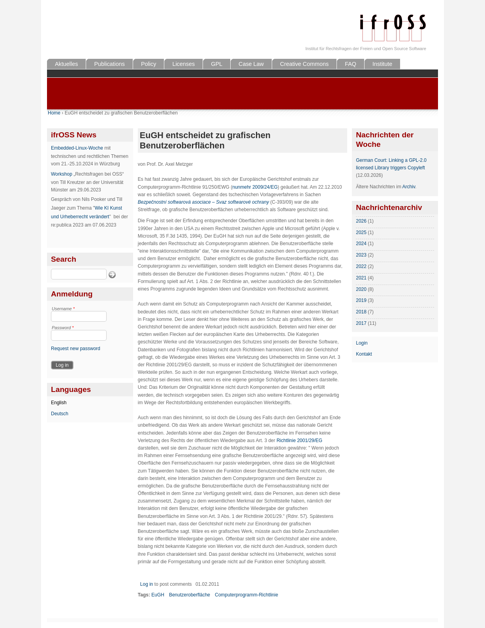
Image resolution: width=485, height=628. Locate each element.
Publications (109, 64)
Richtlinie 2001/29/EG (299, 440)
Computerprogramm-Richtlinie (246, 595)
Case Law (251, 64)
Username (63, 308)
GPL (216, 64)
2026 (361, 221)
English (58, 402)
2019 (361, 300)
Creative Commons (304, 64)
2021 (361, 278)
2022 (361, 266)
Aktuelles (66, 64)
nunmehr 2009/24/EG (255, 187)
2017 (361, 323)
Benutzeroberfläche (189, 595)
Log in (146, 584)
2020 (361, 289)
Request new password (75, 348)
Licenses (183, 64)
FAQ (350, 64)
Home (54, 113)
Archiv (408, 186)
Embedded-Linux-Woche (77, 148)
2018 (361, 312)
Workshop (61, 174)
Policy (148, 64)
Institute (382, 64)
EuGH (157, 595)
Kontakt (364, 354)
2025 (361, 232)
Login (361, 343)
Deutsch (59, 413)
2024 (361, 243)
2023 (361, 255)
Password (63, 327)
